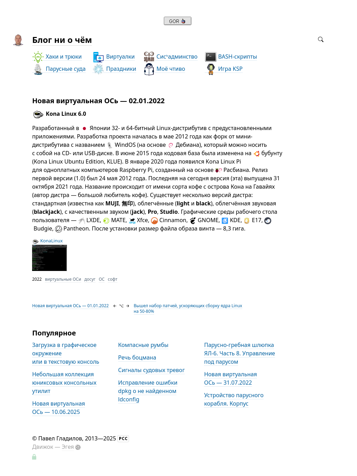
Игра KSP (224, 69)
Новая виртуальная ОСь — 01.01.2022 (70, 306)
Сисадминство (170, 57)
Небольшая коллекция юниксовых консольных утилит (64, 382)
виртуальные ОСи (63, 279)
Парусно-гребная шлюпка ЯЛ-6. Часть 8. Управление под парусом (239, 353)
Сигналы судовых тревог (151, 370)
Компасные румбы (143, 345)
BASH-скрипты (231, 57)
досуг (90, 279)
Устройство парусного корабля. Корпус (233, 399)
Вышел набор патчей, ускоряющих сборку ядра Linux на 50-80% (188, 308)
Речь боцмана (137, 357)
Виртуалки (113, 57)
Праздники (114, 69)
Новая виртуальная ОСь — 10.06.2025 (58, 408)
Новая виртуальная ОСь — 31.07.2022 (230, 378)
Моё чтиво (164, 69)
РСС (123, 438)
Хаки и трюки (57, 57)
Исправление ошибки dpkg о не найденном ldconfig (147, 391)
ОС (102, 279)
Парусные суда (58, 69)
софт (112, 279)
